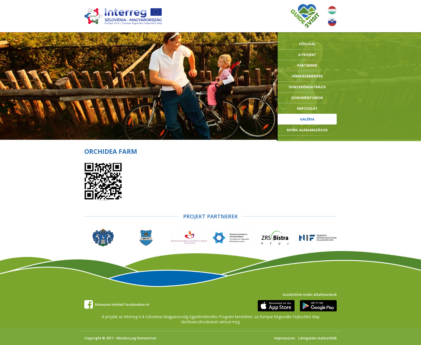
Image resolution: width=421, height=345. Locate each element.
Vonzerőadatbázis (307, 86)
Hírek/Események (307, 76)
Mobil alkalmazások (307, 129)
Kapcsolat (307, 108)
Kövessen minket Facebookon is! (122, 304)
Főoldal (307, 43)
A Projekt (307, 54)
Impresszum (284, 338)
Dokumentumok (307, 97)
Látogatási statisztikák (317, 338)
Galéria (307, 119)
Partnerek (307, 65)
